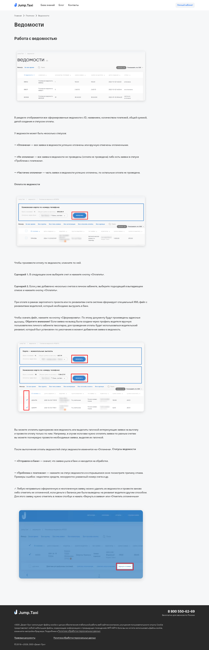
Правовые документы (24, 638)
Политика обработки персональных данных (74, 638)
